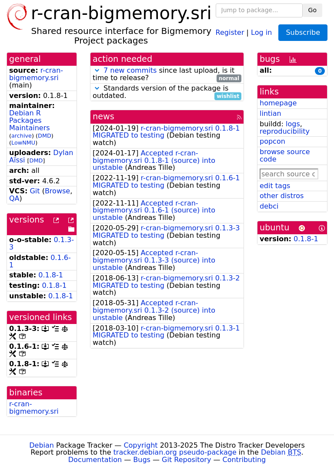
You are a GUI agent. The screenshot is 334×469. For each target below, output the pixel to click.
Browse (57, 191)
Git (35, 191)
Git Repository (186, 460)
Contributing (244, 460)
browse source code (285, 155)
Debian (41, 445)
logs (293, 124)
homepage (278, 103)
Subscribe (303, 32)
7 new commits (130, 70)
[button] (97, 70)
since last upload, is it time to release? (167, 74)
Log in (261, 32)
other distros (282, 196)
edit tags (275, 186)
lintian (270, 113)
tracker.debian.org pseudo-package (175, 452)
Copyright (140, 445)
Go (312, 10)
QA (14, 198)
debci (269, 206)
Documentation (95, 460)
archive (21, 135)
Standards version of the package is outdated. (167, 92)
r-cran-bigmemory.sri (36, 74)
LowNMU (23, 142)
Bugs (141, 460)
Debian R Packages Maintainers (29, 120)
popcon (272, 141)
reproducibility (285, 131)
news (103, 116)
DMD (44, 135)
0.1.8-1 (50, 275)
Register (230, 32)
